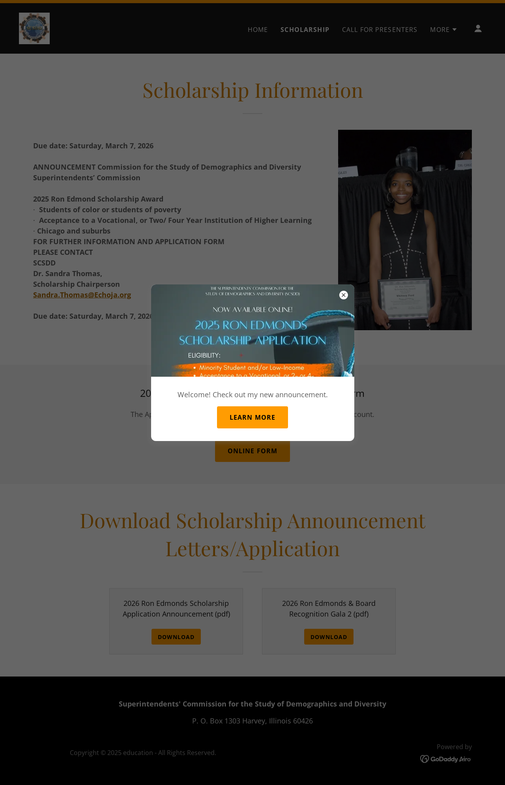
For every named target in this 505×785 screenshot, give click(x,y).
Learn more (252, 417)
